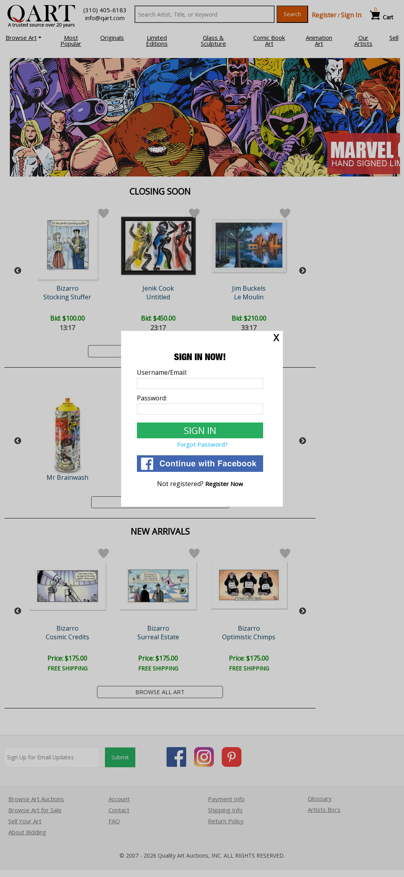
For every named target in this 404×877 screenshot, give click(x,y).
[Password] (200, 409)
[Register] (224, 484)
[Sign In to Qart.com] (200, 430)
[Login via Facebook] (200, 469)
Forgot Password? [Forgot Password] (202, 444)
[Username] (200, 383)
